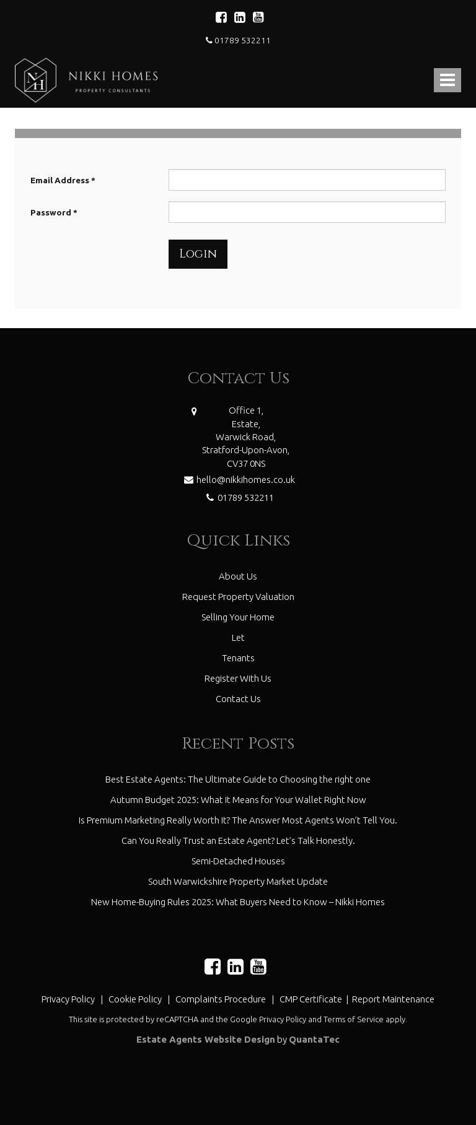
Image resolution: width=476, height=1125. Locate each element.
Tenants (238, 658)
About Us (238, 576)
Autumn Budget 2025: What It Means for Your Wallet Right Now (238, 799)
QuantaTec (314, 1039)
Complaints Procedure (220, 999)
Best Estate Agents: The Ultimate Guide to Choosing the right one (238, 779)
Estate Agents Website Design (205, 1039)
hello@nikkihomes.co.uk (238, 478)
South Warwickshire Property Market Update (238, 881)
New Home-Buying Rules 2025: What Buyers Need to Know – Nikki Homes (238, 902)
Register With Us (238, 678)
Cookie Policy (135, 999)
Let (238, 637)
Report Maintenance (393, 999)
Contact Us (238, 698)
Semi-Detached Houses (238, 861)
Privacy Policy (68, 999)
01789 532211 (238, 40)
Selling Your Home (238, 617)
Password (53, 212)
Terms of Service (354, 1019)
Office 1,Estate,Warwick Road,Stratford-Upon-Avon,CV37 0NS (245, 437)
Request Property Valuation (238, 596)
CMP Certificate (312, 999)
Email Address (62, 180)
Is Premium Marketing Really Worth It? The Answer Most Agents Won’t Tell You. (238, 820)
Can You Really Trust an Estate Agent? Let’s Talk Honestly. (238, 840)
